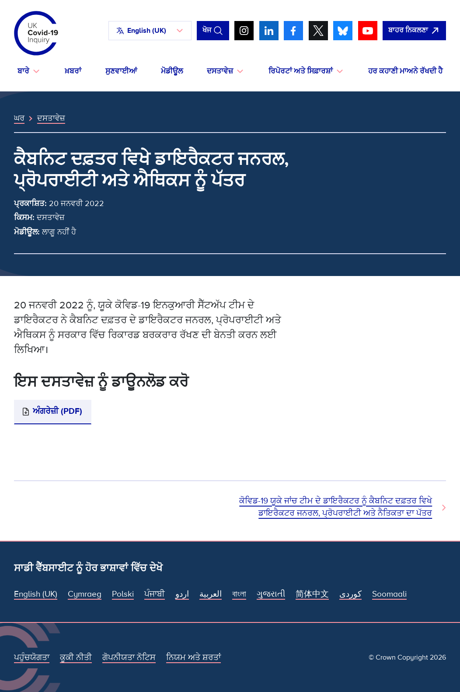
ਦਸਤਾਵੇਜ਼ (51, 118)
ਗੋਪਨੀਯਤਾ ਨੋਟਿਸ (129, 658)
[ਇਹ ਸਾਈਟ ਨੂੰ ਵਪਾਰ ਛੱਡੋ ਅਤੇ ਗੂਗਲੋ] (414, 30)
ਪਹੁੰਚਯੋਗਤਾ (31, 658)
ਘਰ (19, 118)
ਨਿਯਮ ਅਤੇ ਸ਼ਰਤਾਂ (193, 658)
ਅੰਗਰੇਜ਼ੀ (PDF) (57, 411)
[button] (150, 30)
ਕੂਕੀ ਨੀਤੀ (76, 658)
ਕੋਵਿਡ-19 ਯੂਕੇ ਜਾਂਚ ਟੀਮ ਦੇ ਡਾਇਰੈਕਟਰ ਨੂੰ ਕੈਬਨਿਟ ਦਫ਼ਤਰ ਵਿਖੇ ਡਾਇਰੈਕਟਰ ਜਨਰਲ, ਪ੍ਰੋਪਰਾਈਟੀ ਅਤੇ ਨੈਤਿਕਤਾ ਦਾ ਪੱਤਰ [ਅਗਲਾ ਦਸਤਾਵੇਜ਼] (335, 507)
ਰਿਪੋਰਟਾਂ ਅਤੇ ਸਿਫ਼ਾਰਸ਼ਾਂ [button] (300, 71)
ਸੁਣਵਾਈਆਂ (121, 71)
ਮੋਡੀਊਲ (172, 71)
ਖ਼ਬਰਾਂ (73, 71)
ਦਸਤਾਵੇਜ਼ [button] (220, 71)
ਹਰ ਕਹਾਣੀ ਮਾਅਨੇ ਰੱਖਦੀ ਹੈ (405, 71)
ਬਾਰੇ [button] (23, 71)
